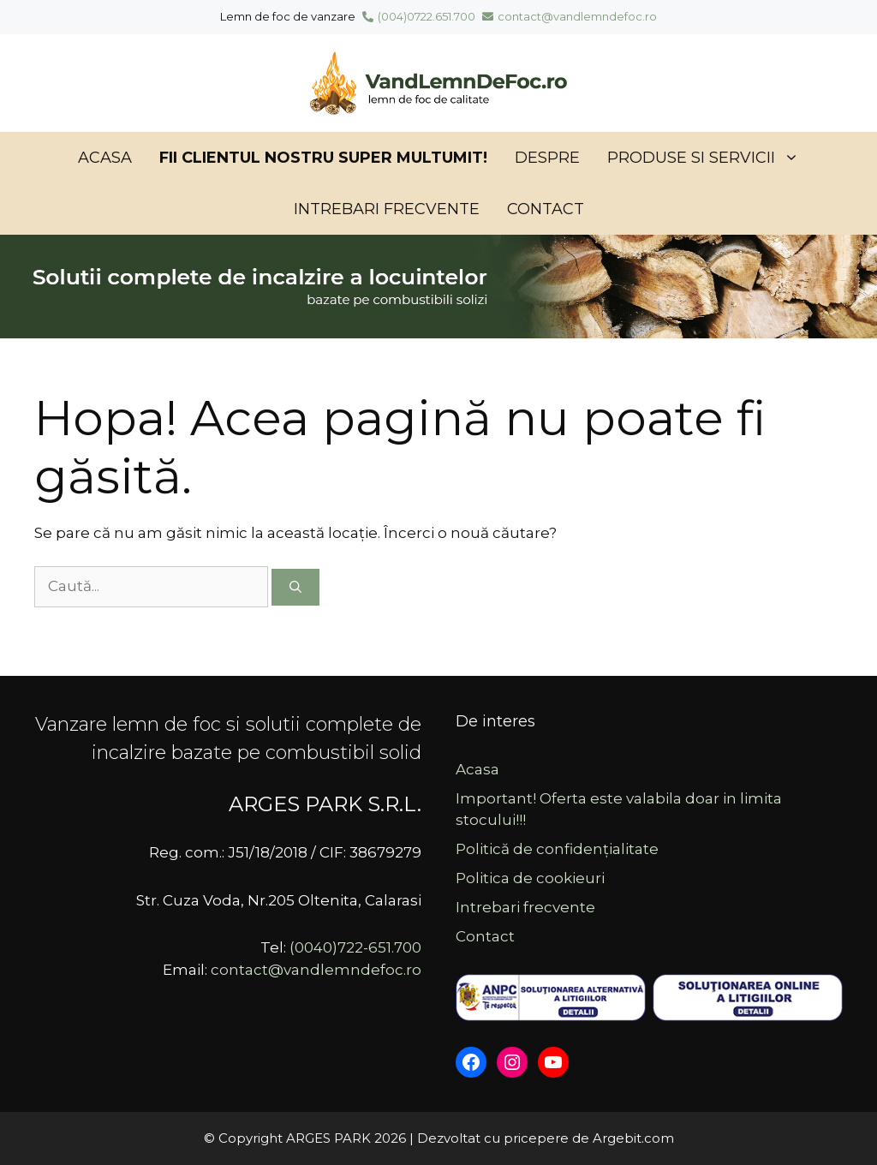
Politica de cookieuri (530, 878)
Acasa (105, 157)
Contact (545, 209)
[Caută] (295, 587)
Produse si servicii (710, 157)
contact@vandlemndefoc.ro (569, 16)
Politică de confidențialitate (557, 848)
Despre (547, 157)
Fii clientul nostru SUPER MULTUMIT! (323, 157)
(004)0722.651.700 (418, 16)
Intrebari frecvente (387, 209)
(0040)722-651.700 (355, 947)
